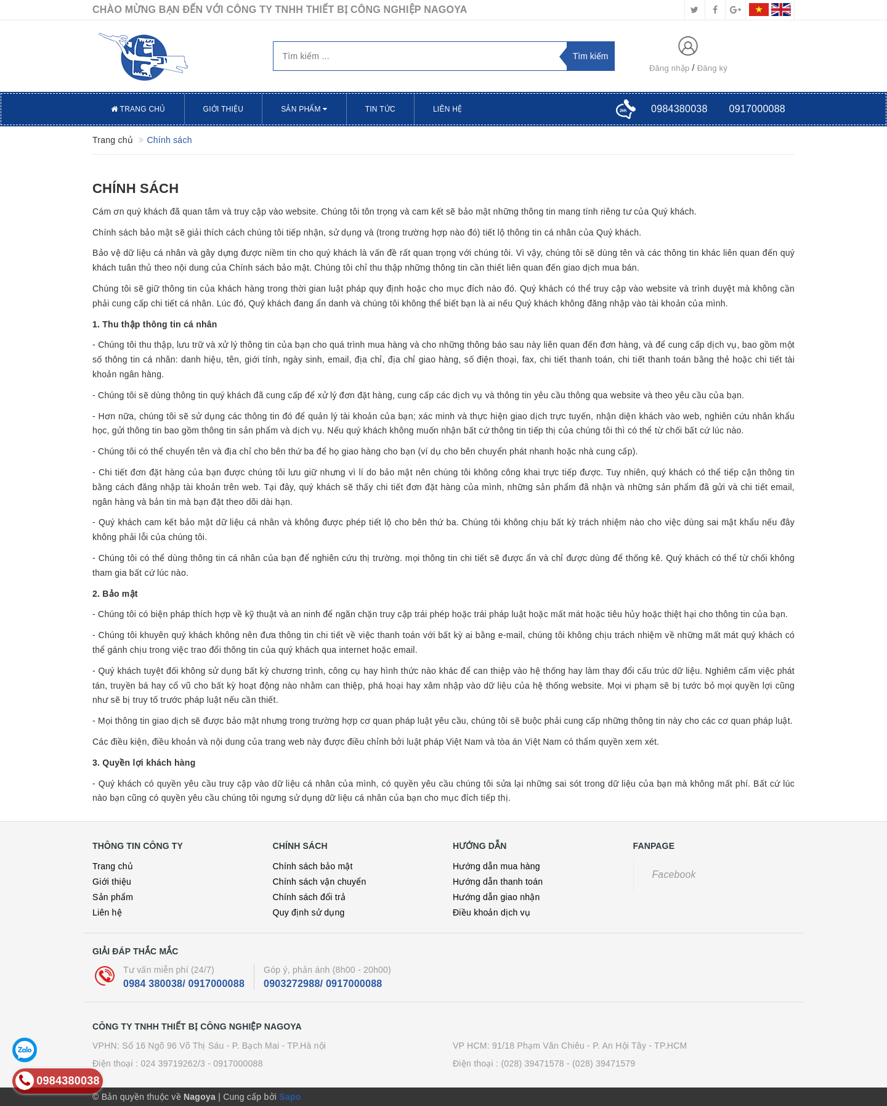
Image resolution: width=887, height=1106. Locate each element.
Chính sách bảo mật (313, 866)
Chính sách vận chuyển (320, 882)
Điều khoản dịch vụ (491, 912)
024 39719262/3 (172, 1063)
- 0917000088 (235, 1063)
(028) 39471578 (532, 1063)
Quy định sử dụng (309, 912)
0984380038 (679, 109)
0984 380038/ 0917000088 (184, 983)
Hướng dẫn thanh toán (498, 882)
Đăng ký (712, 68)
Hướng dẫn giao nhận (496, 897)
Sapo (290, 1097)
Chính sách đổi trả (309, 897)
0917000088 (757, 109)
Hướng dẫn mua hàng (496, 866)
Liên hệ (447, 109)
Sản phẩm (304, 109)
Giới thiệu (223, 109)
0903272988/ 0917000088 (323, 983)
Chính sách (135, 188)
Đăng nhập (669, 68)
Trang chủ (138, 109)
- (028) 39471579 (601, 1063)
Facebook (674, 874)
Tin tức (380, 109)
